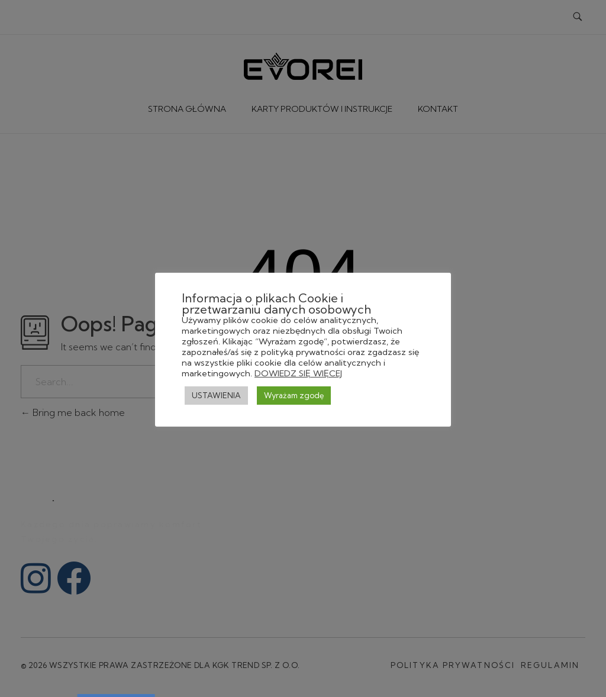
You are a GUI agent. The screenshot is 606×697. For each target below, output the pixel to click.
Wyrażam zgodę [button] (294, 395)
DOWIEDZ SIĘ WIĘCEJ (298, 373)
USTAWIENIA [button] (216, 395)
